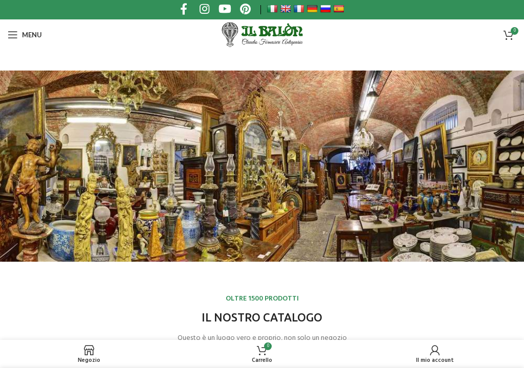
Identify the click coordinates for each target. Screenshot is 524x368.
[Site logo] (262, 34)
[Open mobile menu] (25, 35)
